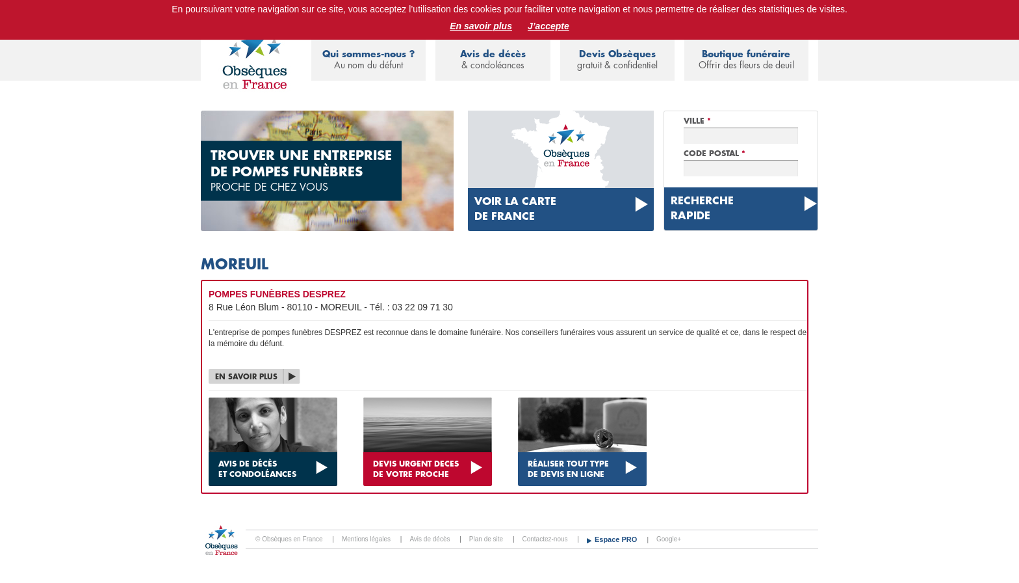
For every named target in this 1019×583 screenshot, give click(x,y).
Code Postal (714, 153)
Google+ (668, 539)
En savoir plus (481, 26)
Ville (697, 121)
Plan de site (486, 539)
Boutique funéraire (746, 60)
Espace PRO (617, 539)
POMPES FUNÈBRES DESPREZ (277, 294)
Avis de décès (492, 60)
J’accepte (548, 26)
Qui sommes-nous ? (368, 60)
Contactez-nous (545, 539)
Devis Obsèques (617, 60)
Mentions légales (366, 539)
